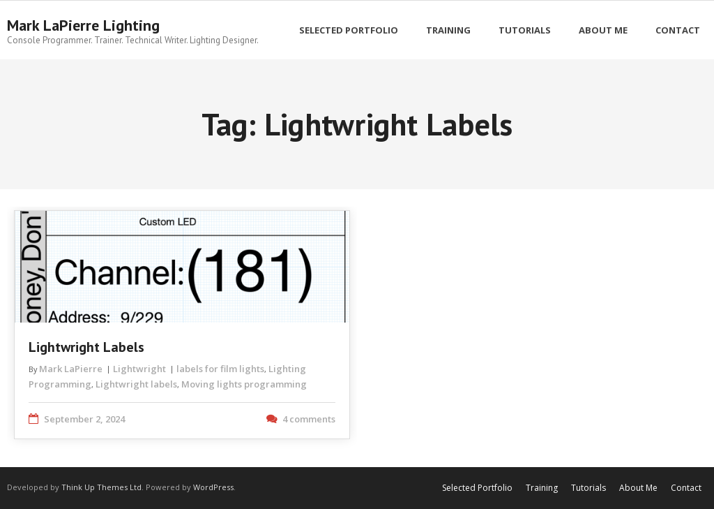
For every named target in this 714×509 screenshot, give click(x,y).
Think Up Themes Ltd (101, 487)
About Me (638, 488)
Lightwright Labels (86, 347)
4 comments (308, 419)
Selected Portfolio (477, 488)
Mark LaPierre (70, 368)
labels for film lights (220, 368)
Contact (686, 488)
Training (542, 488)
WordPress (213, 487)
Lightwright (139, 368)
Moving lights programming (244, 384)
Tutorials (588, 488)
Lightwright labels (136, 384)
